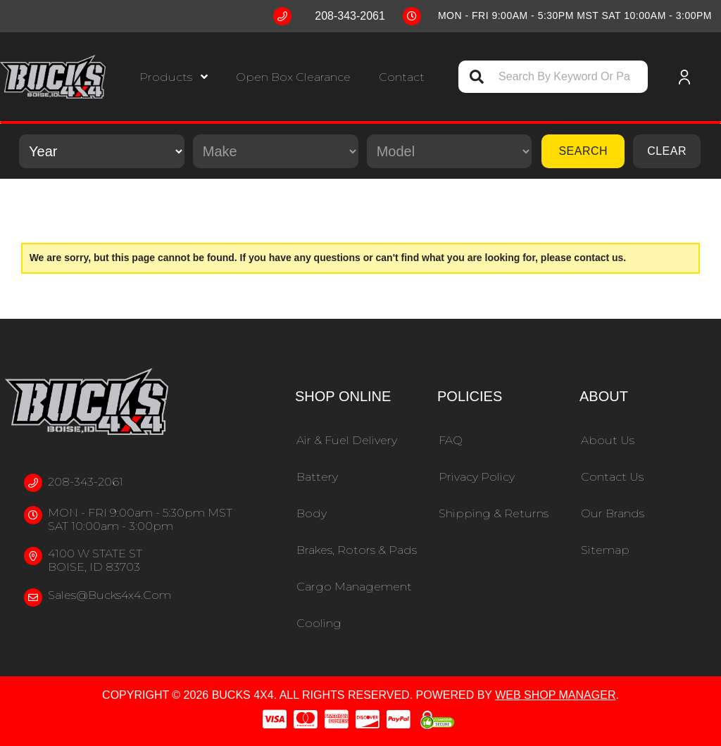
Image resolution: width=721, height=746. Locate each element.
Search (583, 151)
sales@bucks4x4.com (109, 595)
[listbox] (101, 151)
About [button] (603, 396)
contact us (598, 257)
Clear (666, 151)
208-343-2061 (85, 481)
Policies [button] (469, 396)
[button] (173, 77)
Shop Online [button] (343, 396)
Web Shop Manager (555, 695)
